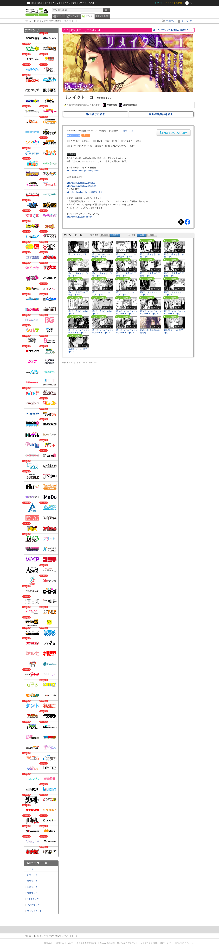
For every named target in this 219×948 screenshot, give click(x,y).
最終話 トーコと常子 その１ (173, 331)
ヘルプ (70, 943)
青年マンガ (32, 881)
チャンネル (57, 3)
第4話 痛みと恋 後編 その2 (102, 274)
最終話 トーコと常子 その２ (77, 350)
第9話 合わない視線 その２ (102, 312)
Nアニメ (82, 3)
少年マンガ (32, 874)
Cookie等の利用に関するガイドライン (117, 943)
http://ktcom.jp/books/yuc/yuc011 (81, 186)
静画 (40, 3)
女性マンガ (32, 893)
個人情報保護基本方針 (86, 943)
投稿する (170, 21)
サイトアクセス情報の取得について (154, 943)
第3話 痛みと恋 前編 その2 (174, 255)
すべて (30, 868)
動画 (34, 3)
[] (128, 130)
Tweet (181, 222)
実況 (75, 3)
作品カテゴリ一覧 (36, 863)
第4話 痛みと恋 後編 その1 (78, 274)
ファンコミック (34, 911)
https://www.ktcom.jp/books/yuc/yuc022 (84, 170)
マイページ (187, 21)
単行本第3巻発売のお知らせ (150, 331)
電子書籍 (104, 16)
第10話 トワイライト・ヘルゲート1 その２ (151, 312)
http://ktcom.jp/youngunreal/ (79, 217)
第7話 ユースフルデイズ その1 (102, 293)
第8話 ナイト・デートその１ (150, 293)
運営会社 (48, 943)
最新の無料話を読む (161, 114)
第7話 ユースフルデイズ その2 (126, 293)
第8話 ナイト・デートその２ (174, 293)
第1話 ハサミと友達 (77, 254)
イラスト (74, 16)
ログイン (159, 3)
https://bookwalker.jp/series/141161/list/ (84, 192)
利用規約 (60, 943)
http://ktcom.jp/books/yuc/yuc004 (81, 183)
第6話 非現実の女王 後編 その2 (79, 293)
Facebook (187, 222)
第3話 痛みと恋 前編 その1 (150, 255)
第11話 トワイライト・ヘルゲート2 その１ (174, 312)
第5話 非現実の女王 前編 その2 (151, 274)
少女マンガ (32, 887)
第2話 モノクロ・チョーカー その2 (126, 255)
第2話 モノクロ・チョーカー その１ (102, 255)
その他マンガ (33, 905)
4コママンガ (33, 899)
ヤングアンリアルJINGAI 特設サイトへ (174, 30)
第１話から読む (95, 114)
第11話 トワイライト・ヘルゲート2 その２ (79, 331)
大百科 (68, 3)
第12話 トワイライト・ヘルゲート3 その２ (127, 331)
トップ (60, 16)
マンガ (89, 16)
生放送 (47, 3)
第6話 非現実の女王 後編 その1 (175, 274)
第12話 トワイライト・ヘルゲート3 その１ (103, 331)
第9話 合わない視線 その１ (78, 312)
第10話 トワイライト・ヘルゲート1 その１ (127, 312)
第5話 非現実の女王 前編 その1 (127, 274)
